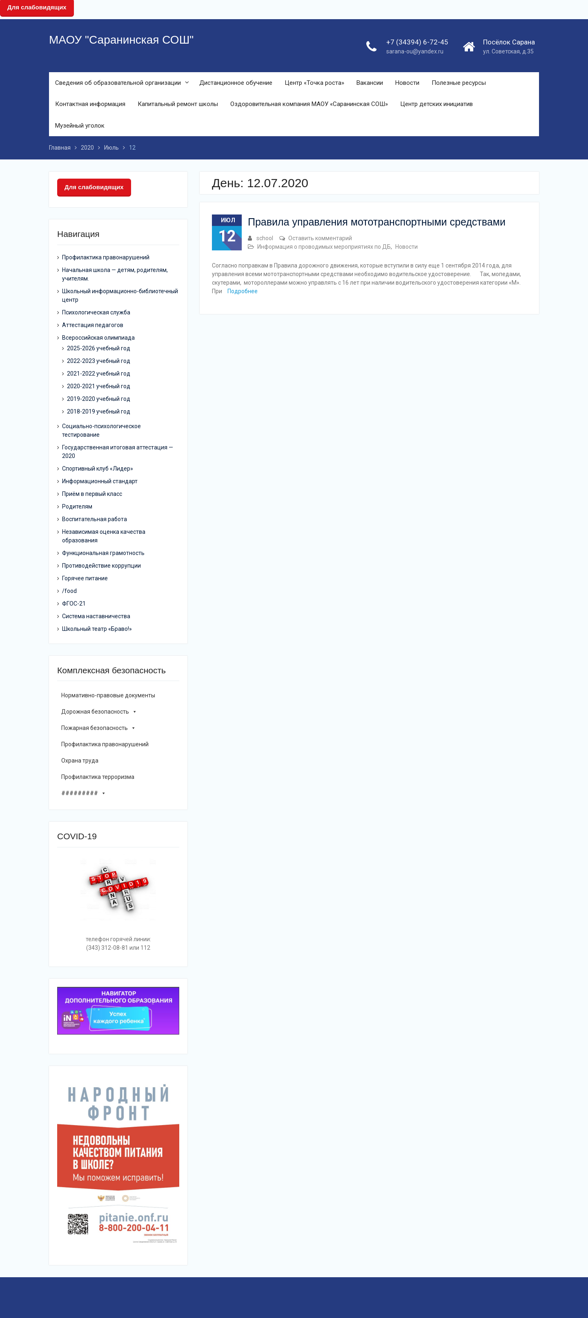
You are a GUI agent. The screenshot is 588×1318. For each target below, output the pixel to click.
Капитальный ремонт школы (178, 104)
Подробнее (242, 291)
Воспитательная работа (94, 519)
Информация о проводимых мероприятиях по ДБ (324, 246)
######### (83, 793)
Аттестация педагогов (92, 325)
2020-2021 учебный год (98, 386)
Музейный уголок (80, 125)
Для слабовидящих (94, 187)
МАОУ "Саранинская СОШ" (121, 39)
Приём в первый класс (92, 494)
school (264, 238)
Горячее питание (85, 578)
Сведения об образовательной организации (118, 82)
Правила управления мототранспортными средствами (377, 222)
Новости (407, 82)
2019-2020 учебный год (98, 399)
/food (69, 591)
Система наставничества (96, 616)
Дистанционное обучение (235, 82)
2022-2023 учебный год (98, 361)
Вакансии (369, 82)
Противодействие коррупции (101, 565)
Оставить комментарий (320, 238)
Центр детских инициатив (436, 104)
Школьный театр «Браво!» (97, 629)
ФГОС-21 (74, 603)
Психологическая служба (96, 312)
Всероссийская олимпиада (98, 337)
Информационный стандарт (100, 481)
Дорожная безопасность (99, 711)
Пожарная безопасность (98, 728)
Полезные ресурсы (459, 82)
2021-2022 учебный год (98, 373)
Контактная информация (90, 104)
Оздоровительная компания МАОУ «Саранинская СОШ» (309, 104)
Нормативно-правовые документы (108, 695)
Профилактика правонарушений (105, 257)
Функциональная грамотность (103, 553)
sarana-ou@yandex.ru (414, 51)
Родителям (77, 506)
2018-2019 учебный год (98, 411)
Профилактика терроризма (97, 777)
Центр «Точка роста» (314, 82)
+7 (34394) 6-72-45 (417, 42)
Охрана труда (79, 760)
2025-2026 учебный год (98, 348)
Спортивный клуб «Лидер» (97, 468)
